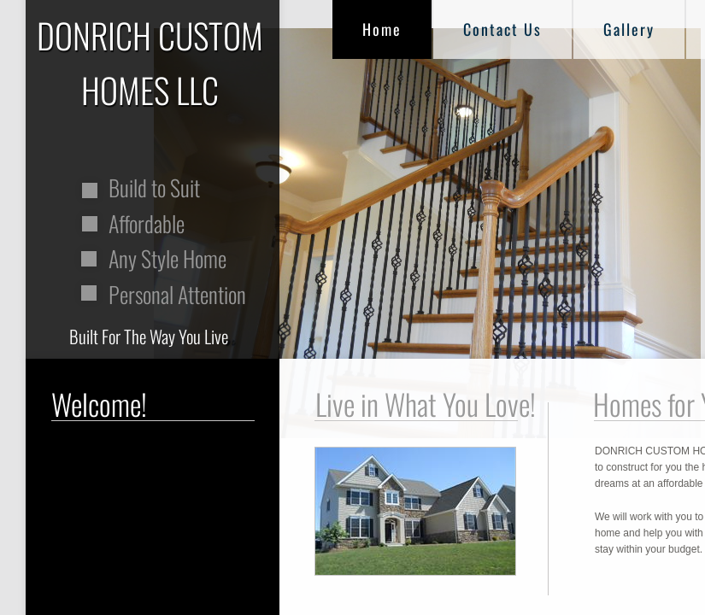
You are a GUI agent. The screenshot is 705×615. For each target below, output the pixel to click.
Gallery (629, 29)
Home (382, 29)
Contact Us (502, 29)
